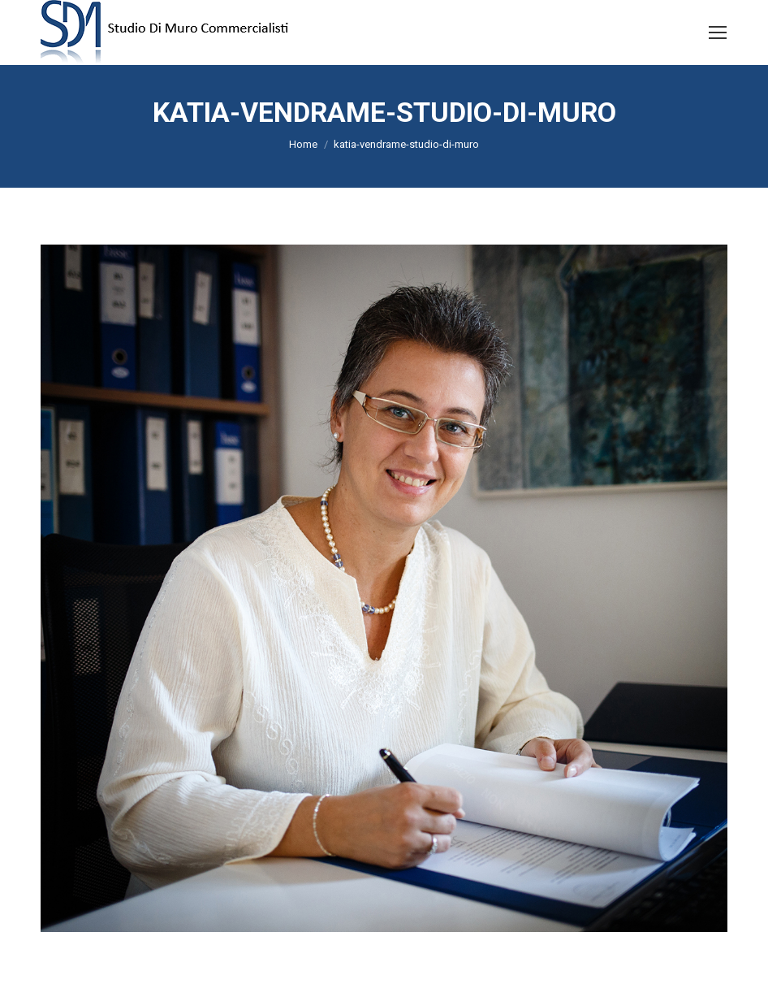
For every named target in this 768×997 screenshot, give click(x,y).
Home (303, 144)
